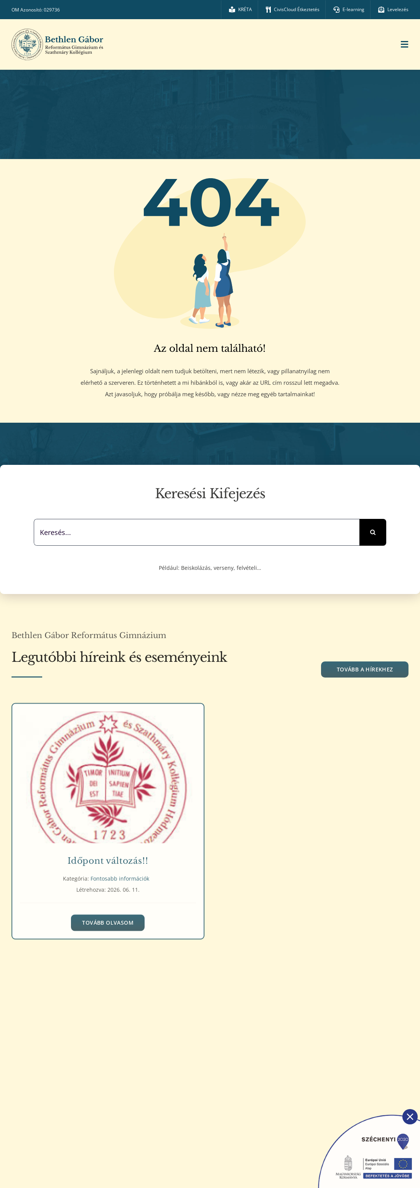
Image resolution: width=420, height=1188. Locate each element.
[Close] (410, 1117)
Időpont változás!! (108, 858)
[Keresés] (372, 532)
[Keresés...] (197, 532)
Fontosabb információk (120, 875)
